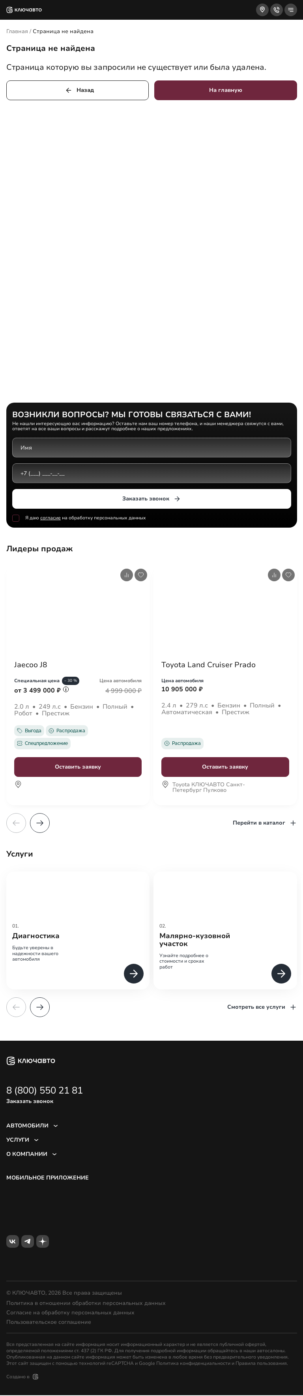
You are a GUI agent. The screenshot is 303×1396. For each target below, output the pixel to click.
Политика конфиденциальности (193, 1364)
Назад (79, 90)
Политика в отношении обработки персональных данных (86, 1304)
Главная (17, 31)
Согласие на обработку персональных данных (70, 1313)
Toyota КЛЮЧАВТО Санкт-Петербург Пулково (203, 791)
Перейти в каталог (265, 824)
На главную (225, 90)
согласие (50, 518)
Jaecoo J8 (31, 665)
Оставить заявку (78, 767)
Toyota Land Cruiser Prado (210, 665)
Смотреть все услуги (262, 1008)
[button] (40, 824)
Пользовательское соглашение (48, 1323)
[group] (78, 931)
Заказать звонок (151, 499)
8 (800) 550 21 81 (44, 1091)
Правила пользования (261, 1364)
